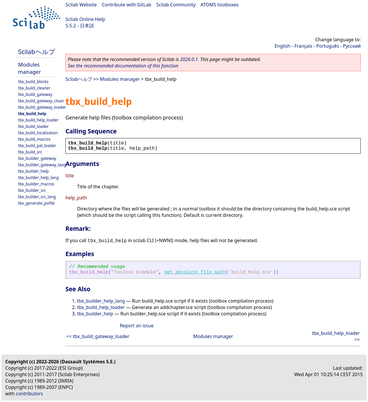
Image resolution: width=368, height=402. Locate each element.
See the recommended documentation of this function (123, 65)
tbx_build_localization (38, 132)
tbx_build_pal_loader (37, 145)
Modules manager (29, 68)
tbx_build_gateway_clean (41, 100)
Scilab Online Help (85, 19)
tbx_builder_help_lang (38, 177)
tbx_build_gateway (35, 94)
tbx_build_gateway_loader (42, 107)
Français (303, 46)
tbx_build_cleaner (34, 88)
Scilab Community (175, 4)
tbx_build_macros (34, 139)
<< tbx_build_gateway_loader (97, 336)
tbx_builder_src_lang (37, 196)
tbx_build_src (30, 152)
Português (327, 46)
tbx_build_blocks (33, 81)
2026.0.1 (189, 59)
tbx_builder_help (33, 171)
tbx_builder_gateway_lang (42, 164)
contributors (29, 393)
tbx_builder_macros (36, 184)
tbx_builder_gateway (37, 158)
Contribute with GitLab (126, 4)
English (282, 46)
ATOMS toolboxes (220, 4)
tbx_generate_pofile (36, 203)
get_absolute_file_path (195, 272)
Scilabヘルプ (36, 51)
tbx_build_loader (33, 126)
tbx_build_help (32, 113)
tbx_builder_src (32, 190)
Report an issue (137, 325)
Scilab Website (81, 4)
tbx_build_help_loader (38, 120)
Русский (352, 46)
